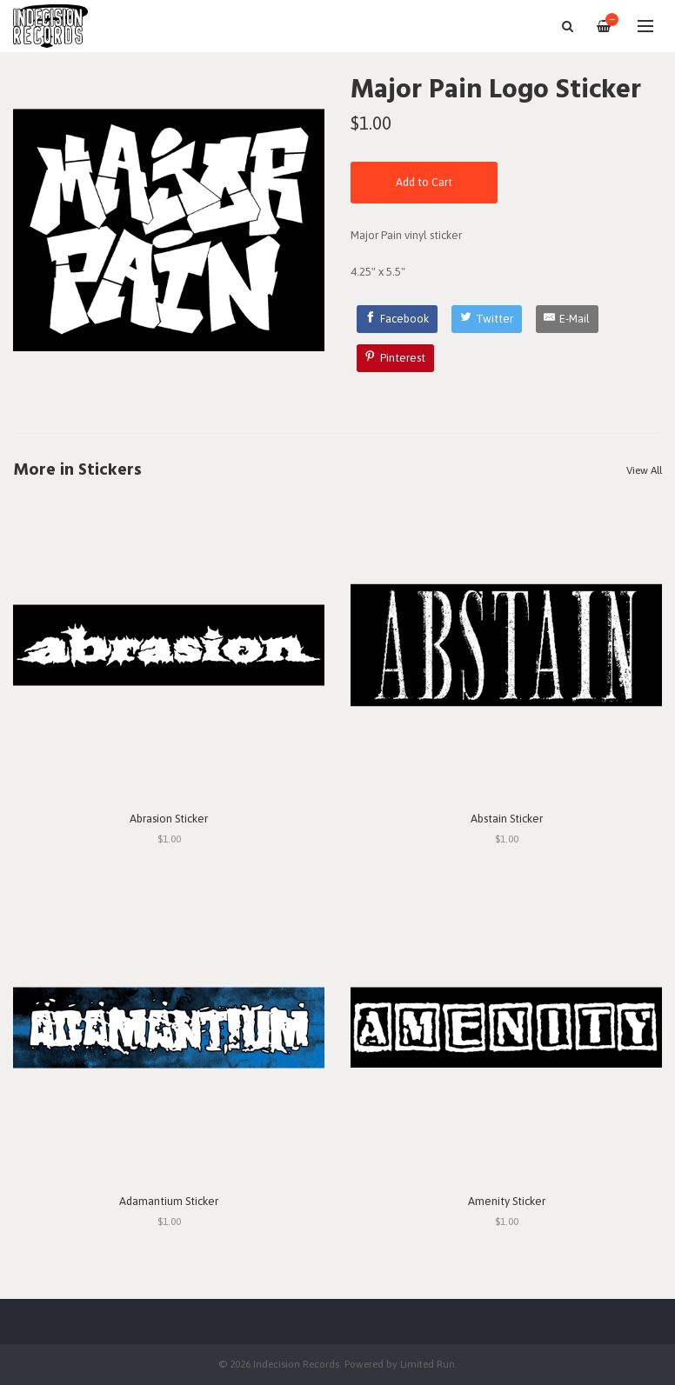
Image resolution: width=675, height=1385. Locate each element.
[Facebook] (397, 319)
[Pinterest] (396, 358)
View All (644, 470)
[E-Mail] (567, 319)
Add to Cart (424, 182)
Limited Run (427, 1363)
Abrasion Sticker (169, 818)
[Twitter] (486, 319)
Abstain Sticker (507, 818)
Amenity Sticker (506, 1201)
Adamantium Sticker (168, 1201)
